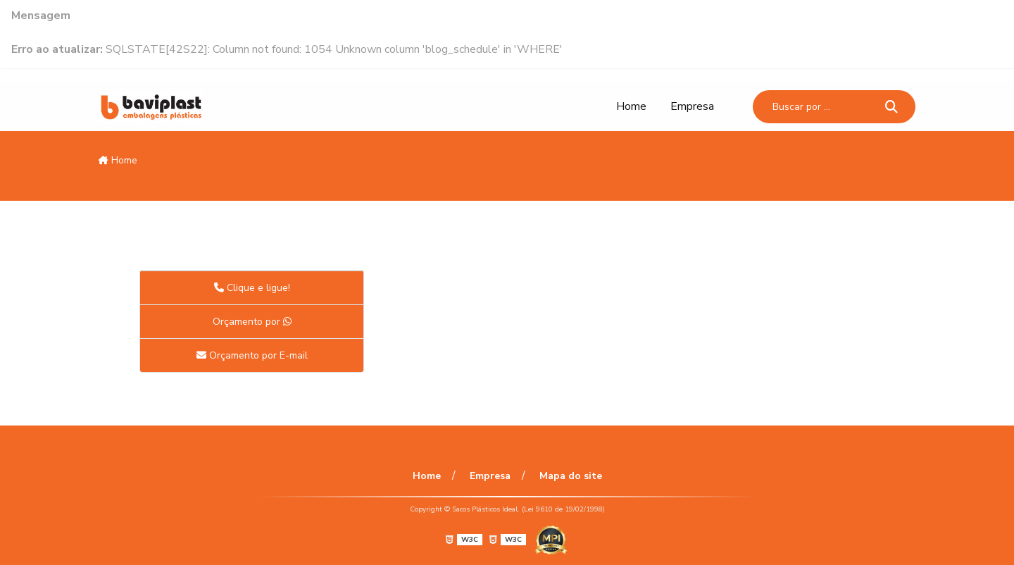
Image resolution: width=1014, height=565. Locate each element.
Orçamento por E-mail (252, 355)
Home (631, 106)
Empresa (692, 106)
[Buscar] (891, 106)
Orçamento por (252, 321)
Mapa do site (570, 476)
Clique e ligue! (252, 287)
